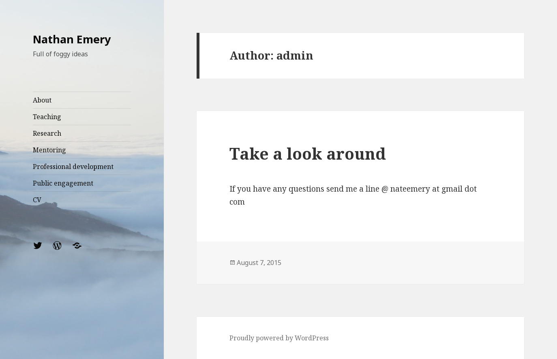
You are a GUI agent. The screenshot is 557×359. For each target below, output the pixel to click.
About (42, 100)
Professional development (73, 166)
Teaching (47, 116)
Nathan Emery (72, 39)
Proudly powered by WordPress (279, 337)
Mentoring (49, 149)
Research (47, 133)
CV (37, 199)
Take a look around (307, 153)
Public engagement (63, 183)
